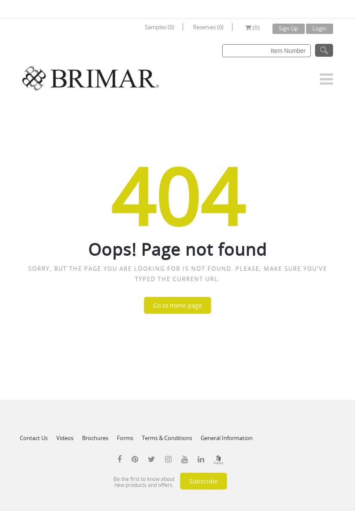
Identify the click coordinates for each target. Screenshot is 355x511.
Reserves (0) (208, 27)
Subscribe (203, 481)
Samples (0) (159, 27)
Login (319, 28)
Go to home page (177, 305)
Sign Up (288, 28)
